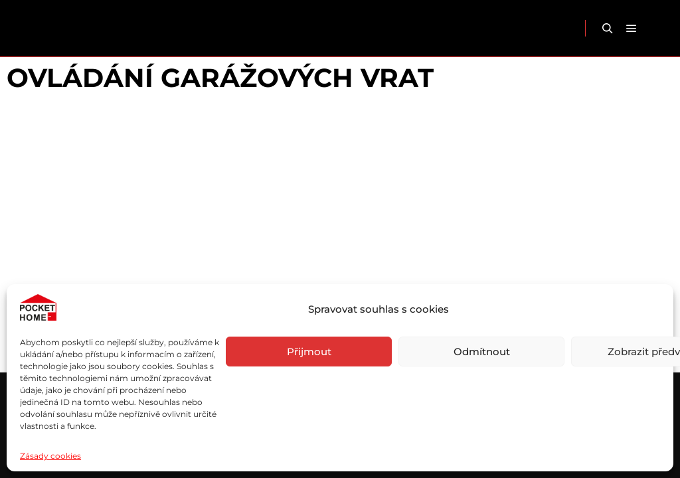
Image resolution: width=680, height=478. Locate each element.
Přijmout (309, 351)
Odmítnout (482, 351)
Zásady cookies (50, 456)
